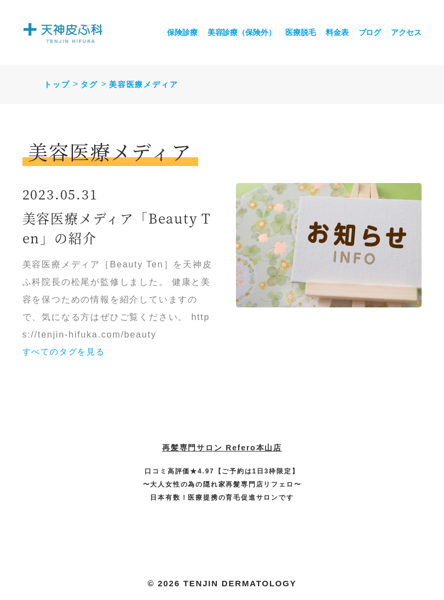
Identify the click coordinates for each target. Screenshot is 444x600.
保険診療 (182, 32)
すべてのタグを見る (63, 351)
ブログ (370, 32)
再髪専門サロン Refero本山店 (222, 447)
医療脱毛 (300, 32)
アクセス (406, 32)
